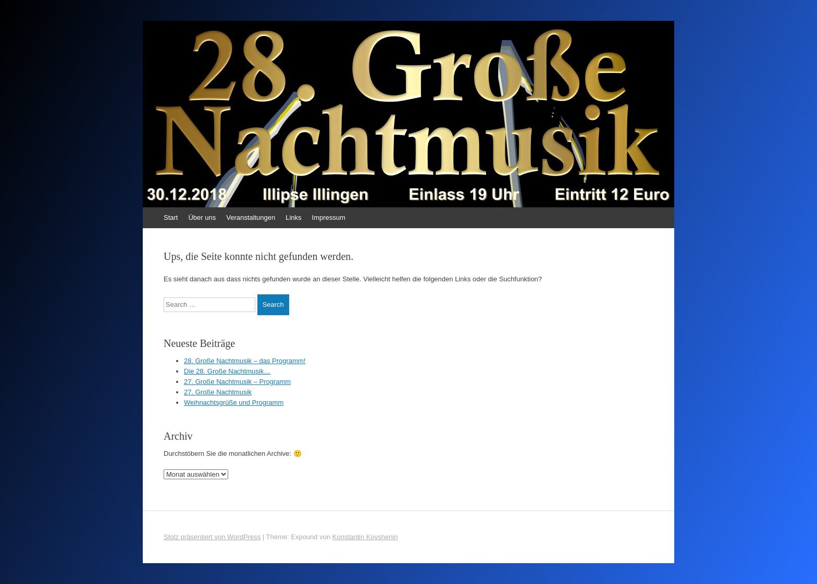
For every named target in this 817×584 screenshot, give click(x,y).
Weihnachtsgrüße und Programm (233, 402)
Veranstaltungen (250, 217)
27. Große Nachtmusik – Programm (237, 382)
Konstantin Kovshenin (365, 537)
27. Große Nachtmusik (218, 392)
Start (171, 217)
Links (293, 217)
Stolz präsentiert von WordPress (212, 537)
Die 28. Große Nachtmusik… (227, 371)
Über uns (202, 217)
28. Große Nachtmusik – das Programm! (244, 361)
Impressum (328, 217)
